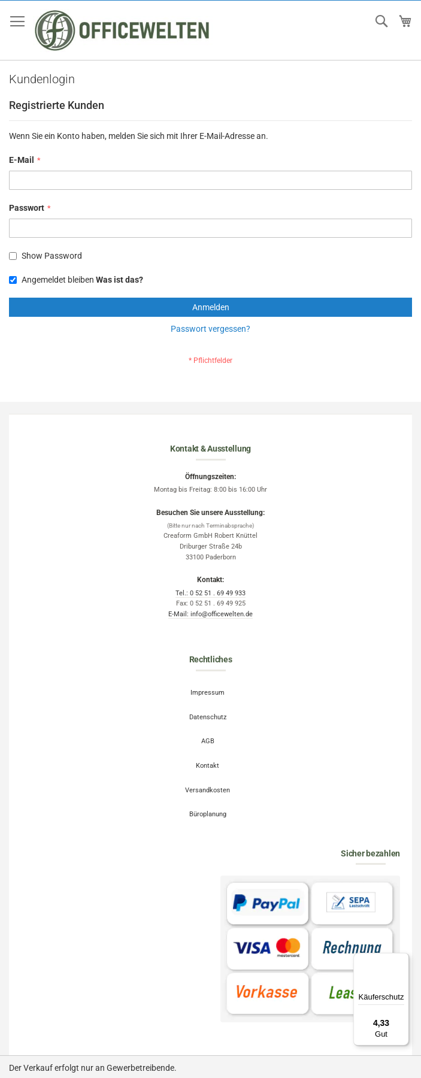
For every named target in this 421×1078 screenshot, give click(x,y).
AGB (207, 741)
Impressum (207, 693)
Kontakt (207, 766)
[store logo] (123, 30)
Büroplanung (207, 814)
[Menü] (402, 960)
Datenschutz (207, 717)
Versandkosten (207, 790)
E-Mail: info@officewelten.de (210, 614)
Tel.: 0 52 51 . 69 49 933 (210, 593)
